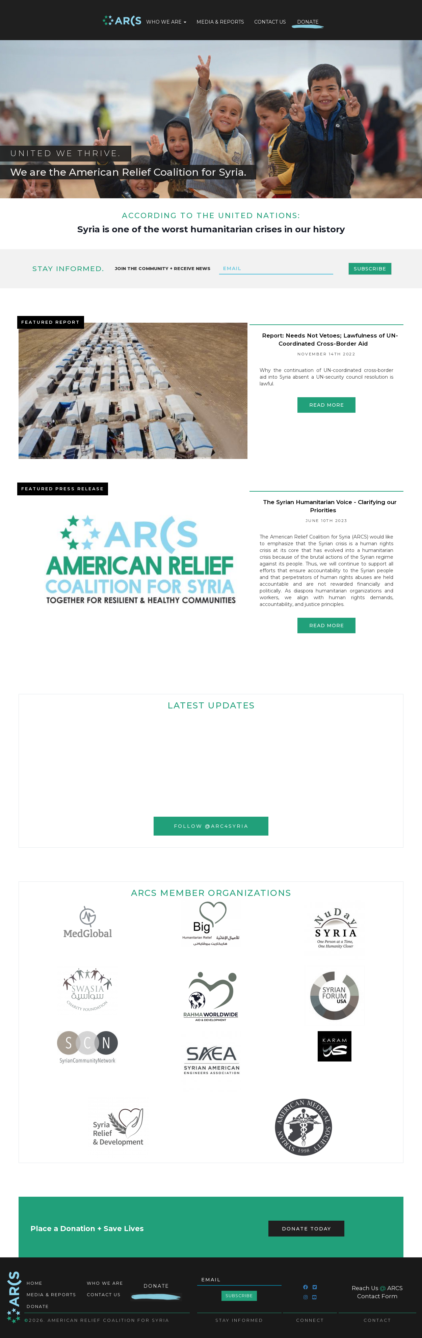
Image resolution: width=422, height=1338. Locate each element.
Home (121, 21)
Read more (326, 405)
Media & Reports (220, 22)
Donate (308, 22)
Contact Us (270, 22)
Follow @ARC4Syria (211, 826)
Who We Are (166, 22)
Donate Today (306, 1229)
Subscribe (370, 269)
